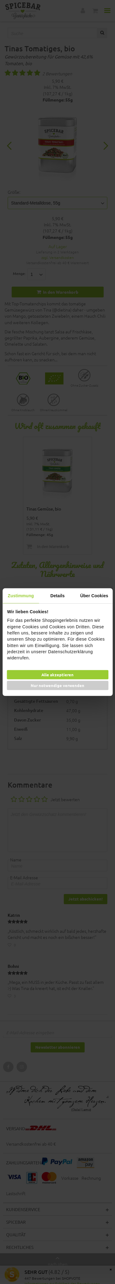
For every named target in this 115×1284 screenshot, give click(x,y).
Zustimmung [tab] (21, 595)
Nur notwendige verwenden (57, 685)
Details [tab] (57, 595)
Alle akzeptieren (57, 674)
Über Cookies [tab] (94, 595)
